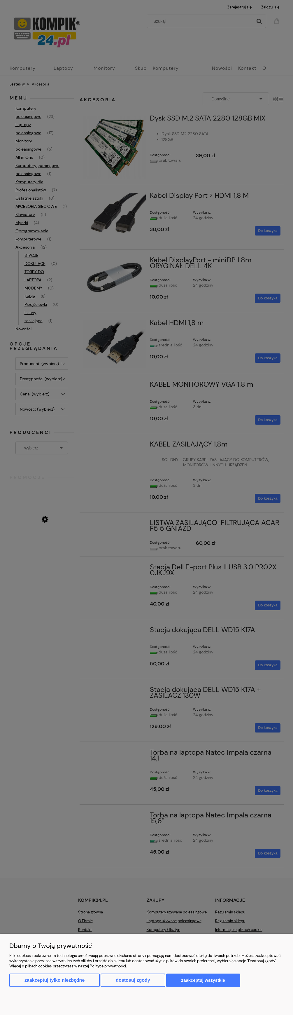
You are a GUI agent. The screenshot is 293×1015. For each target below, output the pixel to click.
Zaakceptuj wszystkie (203, 980)
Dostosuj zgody (133, 980)
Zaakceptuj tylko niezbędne (54, 980)
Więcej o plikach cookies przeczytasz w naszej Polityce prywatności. (68, 966)
